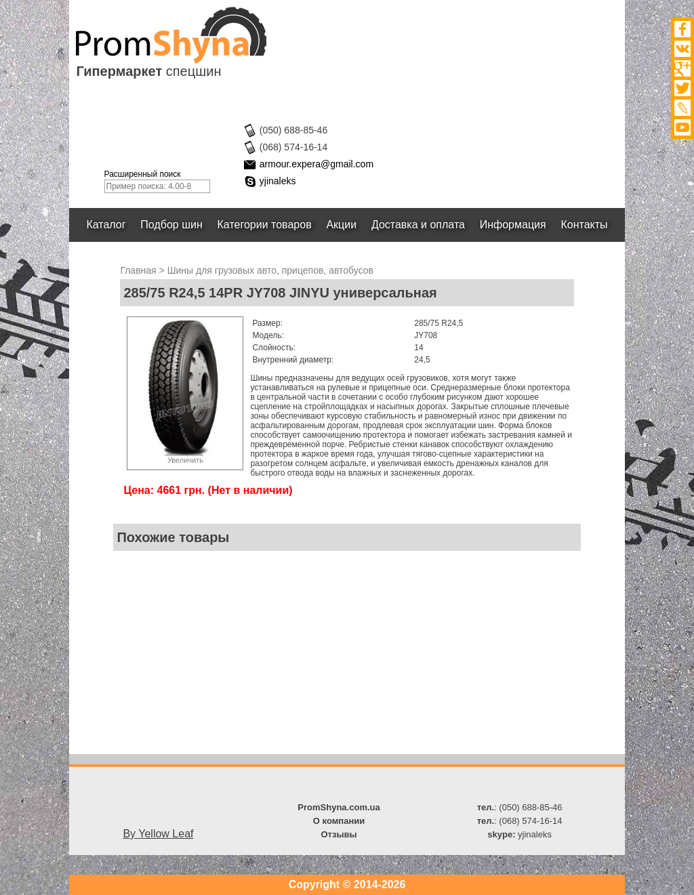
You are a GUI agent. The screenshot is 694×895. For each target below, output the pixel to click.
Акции (342, 224)
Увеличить (185, 460)
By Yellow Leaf (158, 833)
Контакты (584, 224)
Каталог (106, 224)
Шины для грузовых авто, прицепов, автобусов (270, 270)
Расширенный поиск (142, 174)
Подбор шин (171, 224)
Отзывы (338, 834)
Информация (513, 224)
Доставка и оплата (418, 224)
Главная (138, 270)
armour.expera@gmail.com (316, 164)
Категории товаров (264, 224)
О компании (339, 821)
